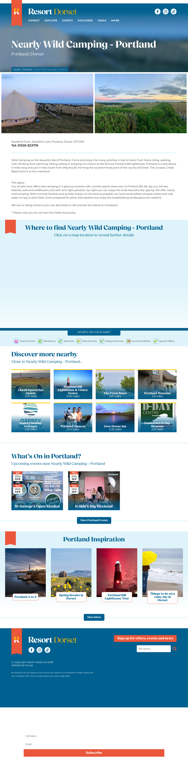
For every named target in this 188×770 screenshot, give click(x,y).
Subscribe (94, 753)
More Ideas (94, 617)
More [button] (115, 20)
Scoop (29, 665)
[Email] (94, 744)
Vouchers (85, 20)
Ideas (102, 20)
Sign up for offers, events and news (145, 638)
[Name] (94, 736)
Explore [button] (51, 20)
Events (67, 20)
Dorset (34, 20)
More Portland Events (94, 520)
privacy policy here (114, 763)
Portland (27, 69)
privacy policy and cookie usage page (53, 676)
